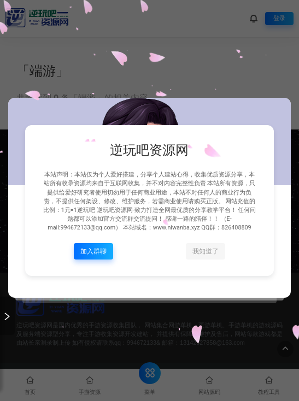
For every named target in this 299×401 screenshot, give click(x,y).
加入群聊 (93, 251)
